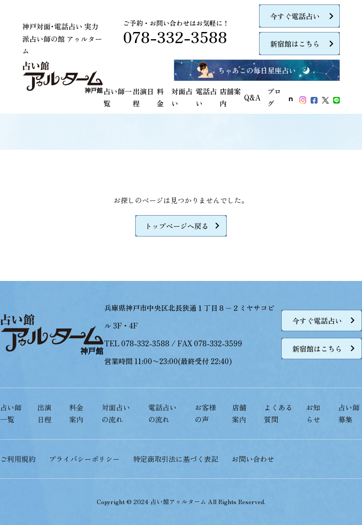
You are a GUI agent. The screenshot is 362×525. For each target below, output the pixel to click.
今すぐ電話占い (295, 16)
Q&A (252, 97)
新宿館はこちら (295, 43)
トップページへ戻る (177, 225)
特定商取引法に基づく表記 (175, 458)
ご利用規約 (17, 458)
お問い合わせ (253, 458)
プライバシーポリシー (84, 458)
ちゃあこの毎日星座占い (257, 70)
